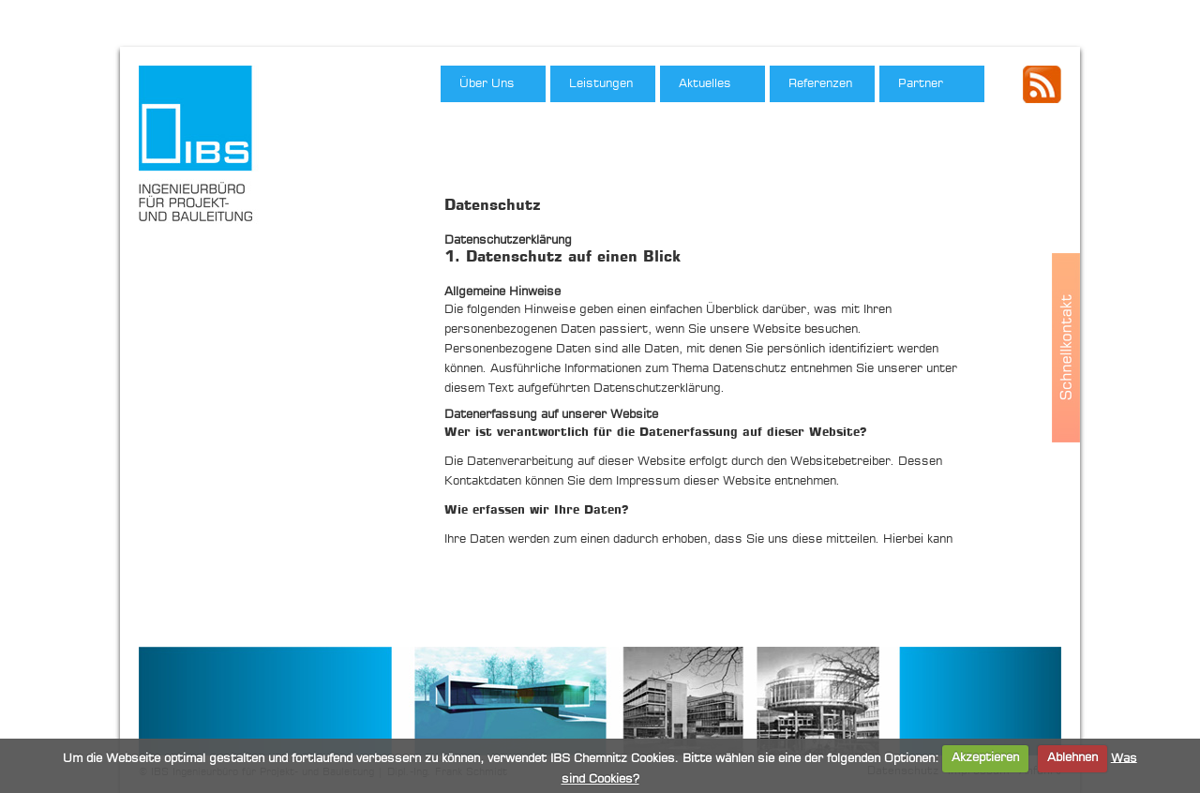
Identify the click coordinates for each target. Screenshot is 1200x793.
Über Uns (487, 84)
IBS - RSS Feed (1042, 84)
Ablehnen (1072, 758)
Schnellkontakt (1066, 347)
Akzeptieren (985, 758)
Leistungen (601, 84)
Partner (920, 84)
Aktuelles (705, 84)
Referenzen (820, 84)
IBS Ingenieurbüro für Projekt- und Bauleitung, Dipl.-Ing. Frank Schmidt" (202, 149)
